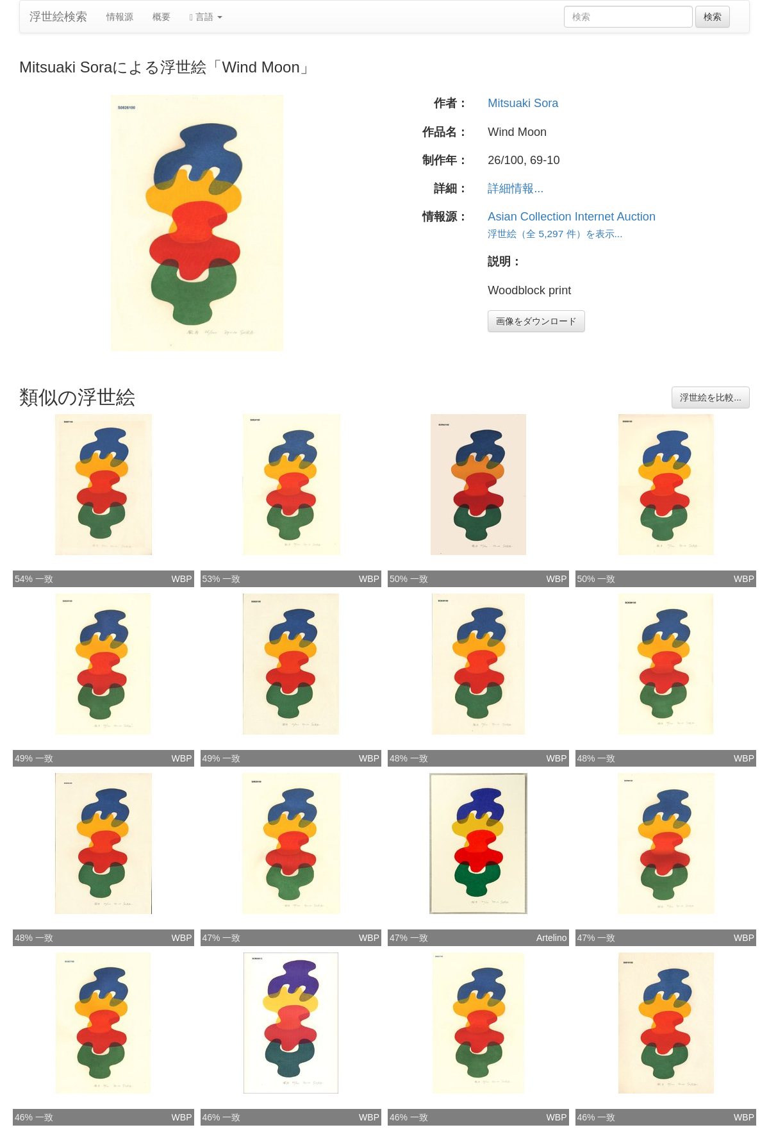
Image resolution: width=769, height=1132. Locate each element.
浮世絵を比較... (710, 397)
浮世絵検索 (58, 16)
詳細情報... (515, 188)
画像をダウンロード (536, 321)
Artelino (551, 938)
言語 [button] (206, 17)
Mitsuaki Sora (523, 103)
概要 (161, 17)
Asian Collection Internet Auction (572, 216)
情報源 (119, 17)
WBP (182, 579)
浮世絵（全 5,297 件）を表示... (555, 233)
